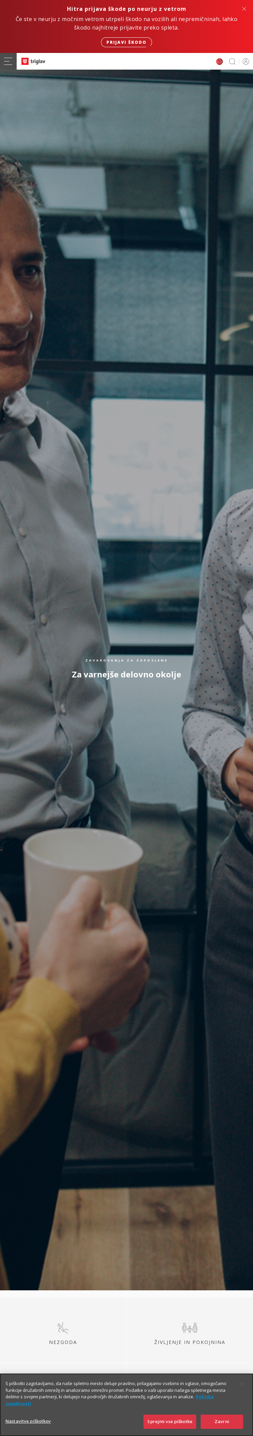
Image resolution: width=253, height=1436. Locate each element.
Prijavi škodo (126, 42)
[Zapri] (242, 1386)
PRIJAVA (245, 61)
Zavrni (222, 1423)
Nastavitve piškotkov (28, 1423)
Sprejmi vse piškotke (169, 1423)
